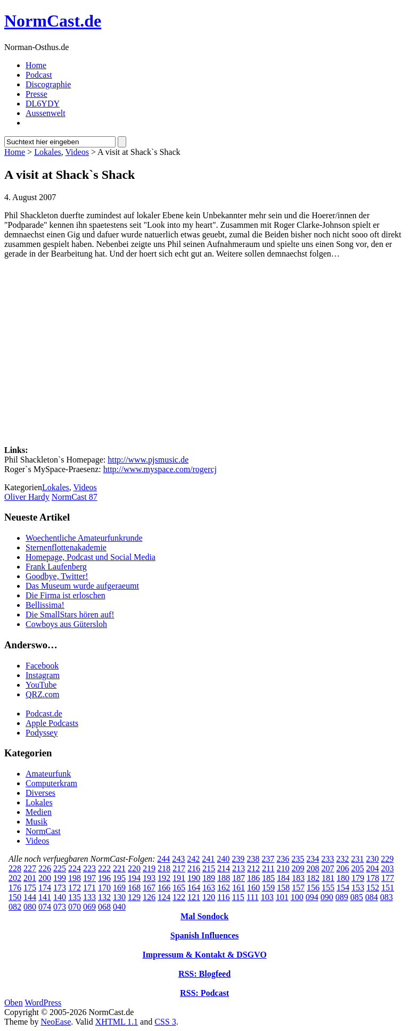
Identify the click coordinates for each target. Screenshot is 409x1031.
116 (223, 897)
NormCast (43, 831)
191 (179, 877)
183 (298, 877)
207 (327, 868)
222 (104, 868)
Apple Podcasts (52, 723)
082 (15, 906)
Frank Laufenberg (56, 566)
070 (74, 906)
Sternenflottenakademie (66, 547)
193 (149, 877)
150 (15, 897)
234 (312, 858)
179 (357, 877)
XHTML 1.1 (116, 1021)
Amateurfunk (48, 773)
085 (356, 897)
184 (283, 877)
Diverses (40, 792)
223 (89, 868)
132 (104, 897)
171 (89, 887)
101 (282, 897)
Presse (36, 93)
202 (15, 877)
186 (253, 877)
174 (44, 887)
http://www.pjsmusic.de (148, 459)
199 (59, 877)
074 (44, 906)
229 (387, 858)
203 (387, 868)
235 (297, 858)
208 (312, 868)
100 (297, 897)
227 (29, 868)
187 (238, 877)
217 (179, 868)
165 (179, 887)
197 (89, 877)
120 (208, 897)
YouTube (41, 684)
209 (297, 868)
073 (59, 906)
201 (29, 877)
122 (179, 897)
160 (253, 887)
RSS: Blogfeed (204, 973)
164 (193, 887)
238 (253, 858)
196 (104, 877)
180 (343, 877)
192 (164, 877)
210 (282, 868)
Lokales (47, 151)
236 (282, 858)
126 (149, 897)
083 (386, 897)
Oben (13, 1002)
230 (372, 858)
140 (59, 897)
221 (119, 868)
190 (193, 877)
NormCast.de (52, 20)
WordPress (42, 1002)
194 (134, 877)
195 (119, 877)
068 (104, 906)
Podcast (39, 74)
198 (74, 877)
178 (372, 877)
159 (268, 887)
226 (44, 868)
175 (29, 887)
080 (29, 906)
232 (342, 858)
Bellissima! (45, 604)
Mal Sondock (204, 916)
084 (371, 897)
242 (193, 858)
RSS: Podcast (204, 992)
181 (328, 877)
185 (268, 877)
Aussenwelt (46, 113)
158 (283, 887)
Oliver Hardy (27, 496)
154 (343, 887)
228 (15, 868)
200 (44, 877)
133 (89, 897)
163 (208, 887)
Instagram (43, 675)
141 (44, 897)
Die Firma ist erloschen (65, 595)
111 (253, 897)
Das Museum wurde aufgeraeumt (82, 585)
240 (223, 858)
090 (327, 897)
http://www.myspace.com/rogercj (160, 469)
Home (36, 65)
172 (74, 887)
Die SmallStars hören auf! (70, 614)
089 (342, 897)
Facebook (42, 665)
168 (134, 887)
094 (312, 897)
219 (149, 868)
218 (164, 868)
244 (163, 858)
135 (74, 897)
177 (387, 877)
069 (89, 906)
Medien (39, 811)
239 (238, 858)
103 (267, 897)
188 (223, 877)
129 (134, 897)
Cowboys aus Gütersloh (66, 624)
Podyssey (42, 732)
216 (193, 868)
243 (178, 858)
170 (104, 887)
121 (193, 897)
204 (372, 868)
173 (59, 887)
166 (164, 887)
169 (119, 887)
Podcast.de (44, 713)
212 (253, 868)
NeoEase (55, 1021)
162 (223, 887)
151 (387, 887)
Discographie (48, 84)
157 (298, 887)
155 (328, 887)
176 (15, 887)
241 (208, 858)
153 (357, 887)
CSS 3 (165, 1021)
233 (327, 858)
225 (59, 868)
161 (238, 887)
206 (342, 868)
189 (208, 877)
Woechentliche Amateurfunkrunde (84, 537)
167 (149, 887)
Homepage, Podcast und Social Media (91, 557)
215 (208, 868)
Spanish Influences (204, 935)
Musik (36, 821)
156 (313, 887)
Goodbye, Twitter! (57, 576)
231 (357, 858)
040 (119, 906)
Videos (77, 151)
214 (223, 868)
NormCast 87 (74, 496)
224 (74, 868)
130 (119, 897)
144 (29, 897)
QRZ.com (43, 694)
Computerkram (51, 783)
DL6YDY (43, 103)
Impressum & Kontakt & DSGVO (204, 954)
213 (238, 868)
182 (313, 877)
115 (238, 897)
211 (268, 868)
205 (357, 868)
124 (164, 897)
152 (372, 887)
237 (267, 858)
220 (134, 868)
